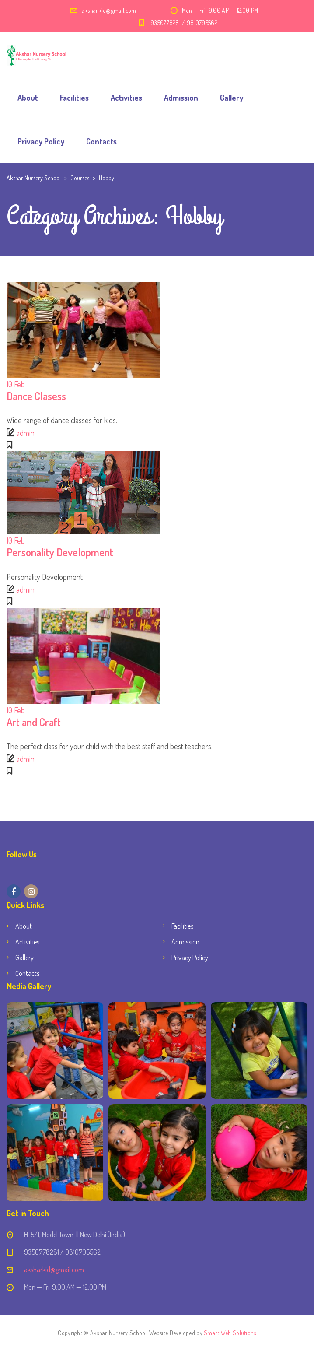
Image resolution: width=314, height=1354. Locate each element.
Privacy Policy (40, 141)
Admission (181, 97)
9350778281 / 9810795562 (183, 22)
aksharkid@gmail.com (109, 10)
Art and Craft (34, 722)
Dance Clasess (36, 396)
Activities (126, 97)
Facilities (74, 97)
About (27, 97)
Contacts (101, 141)
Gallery (231, 97)
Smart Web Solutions (230, 1332)
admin (25, 433)
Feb (16, 384)
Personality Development (60, 552)
